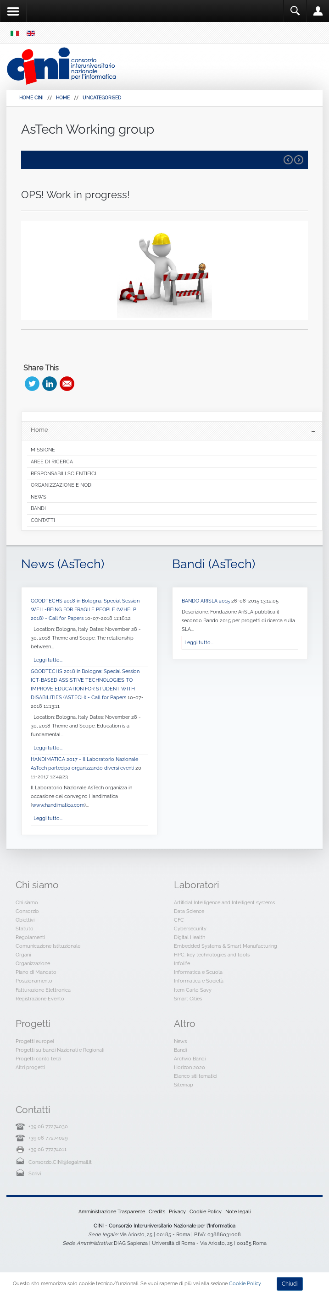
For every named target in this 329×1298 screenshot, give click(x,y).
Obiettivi (25, 920)
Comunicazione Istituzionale (48, 946)
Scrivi (34, 1173)
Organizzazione (33, 963)
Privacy (177, 1211)
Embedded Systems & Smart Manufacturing (225, 946)
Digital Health (189, 937)
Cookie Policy (206, 1211)
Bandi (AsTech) (213, 564)
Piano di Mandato (36, 972)
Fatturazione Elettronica (43, 990)
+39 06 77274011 (47, 1149)
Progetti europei (35, 1041)
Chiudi (290, 1284)
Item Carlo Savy (193, 990)
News (180, 1041)
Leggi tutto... (47, 660)
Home (63, 97)
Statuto (24, 928)
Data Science (189, 911)
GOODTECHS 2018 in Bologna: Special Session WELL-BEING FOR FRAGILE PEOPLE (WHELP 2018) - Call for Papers (85, 609)
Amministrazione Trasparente (111, 1211)
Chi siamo (27, 902)
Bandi (180, 1050)
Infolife (182, 963)
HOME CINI (31, 97)
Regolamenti (30, 937)
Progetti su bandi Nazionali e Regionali (60, 1050)
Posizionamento (34, 981)
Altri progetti (30, 1067)
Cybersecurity (190, 928)
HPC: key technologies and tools (212, 954)
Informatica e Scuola (198, 972)
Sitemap (183, 1084)
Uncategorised (102, 97)
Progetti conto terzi (38, 1058)
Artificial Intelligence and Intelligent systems (224, 902)
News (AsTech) (62, 564)
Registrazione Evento (40, 998)
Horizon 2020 (189, 1067)
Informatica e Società (198, 981)
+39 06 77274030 (48, 1126)
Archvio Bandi (190, 1058)
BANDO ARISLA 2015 (206, 600)
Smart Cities (188, 998)
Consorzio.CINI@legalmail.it (60, 1162)
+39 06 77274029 (47, 1138)
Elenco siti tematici (195, 1076)
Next (298, 159)
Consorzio (27, 911)
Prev (288, 159)
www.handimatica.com (58, 805)
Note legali (238, 1211)
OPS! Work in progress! (75, 195)
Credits (157, 1211)
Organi (23, 954)
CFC (179, 920)
